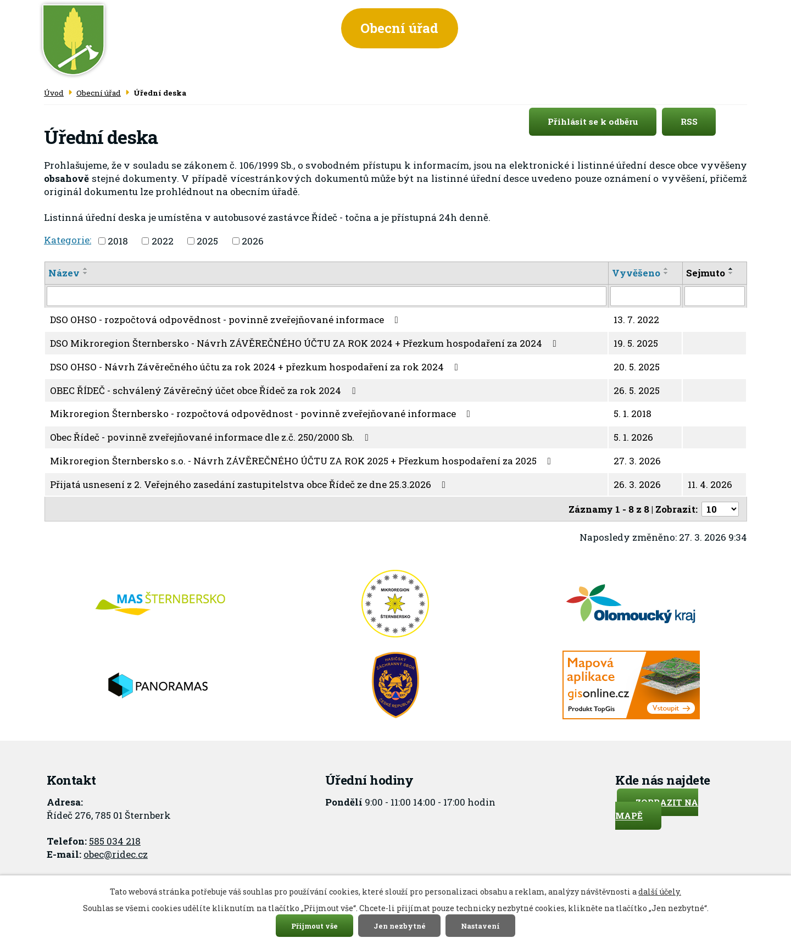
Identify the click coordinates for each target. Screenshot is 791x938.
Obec (499, 27)
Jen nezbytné (400, 925)
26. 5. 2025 (637, 390)
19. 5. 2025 (636, 343)
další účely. (659, 891)
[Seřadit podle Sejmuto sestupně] (731, 273)
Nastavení (480, 925)
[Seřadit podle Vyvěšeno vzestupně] (666, 269)
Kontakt (698, 27)
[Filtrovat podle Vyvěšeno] (645, 296)
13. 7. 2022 (636, 319)
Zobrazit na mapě (656, 809)
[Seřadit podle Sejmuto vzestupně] (731, 269)
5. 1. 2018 (632, 413)
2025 (207, 241)
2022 (163, 241)
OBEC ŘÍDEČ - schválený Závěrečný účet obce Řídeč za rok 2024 (205, 390)
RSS (698, 121)
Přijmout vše (314, 925)
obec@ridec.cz (115, 854)
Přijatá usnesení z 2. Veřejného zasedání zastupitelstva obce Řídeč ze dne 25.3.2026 (250, 484)
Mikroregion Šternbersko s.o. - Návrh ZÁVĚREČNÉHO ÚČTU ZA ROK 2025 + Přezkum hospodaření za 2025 (302, 460)
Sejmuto (705, 273)
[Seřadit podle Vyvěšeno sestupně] (666, 273)
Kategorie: (67, 240)
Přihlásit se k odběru (602, 121)
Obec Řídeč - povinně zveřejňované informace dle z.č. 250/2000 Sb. (211, 437)
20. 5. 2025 (637, 366)
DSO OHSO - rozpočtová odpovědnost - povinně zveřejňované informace (226, 319)
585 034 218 (115, 841)
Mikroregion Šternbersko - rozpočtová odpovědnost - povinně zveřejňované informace (262, 413)
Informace (593, 27)
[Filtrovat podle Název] (326, 296)
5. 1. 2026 (633, 437)
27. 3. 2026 (637, 460)
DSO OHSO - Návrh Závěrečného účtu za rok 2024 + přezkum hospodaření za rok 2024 (256, 366)
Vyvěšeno (636, 273)
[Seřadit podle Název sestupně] (86, 273)
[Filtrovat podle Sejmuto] (714, 296)
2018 (118, 241)
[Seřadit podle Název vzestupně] (86, 269)
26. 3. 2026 (637, 484)
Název (64, 273)
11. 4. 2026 (710, 484)
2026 (253, 241)
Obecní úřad (399, 27)
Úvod (298, 27)
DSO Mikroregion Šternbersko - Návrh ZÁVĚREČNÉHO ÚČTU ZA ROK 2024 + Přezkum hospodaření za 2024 (305, 343)
